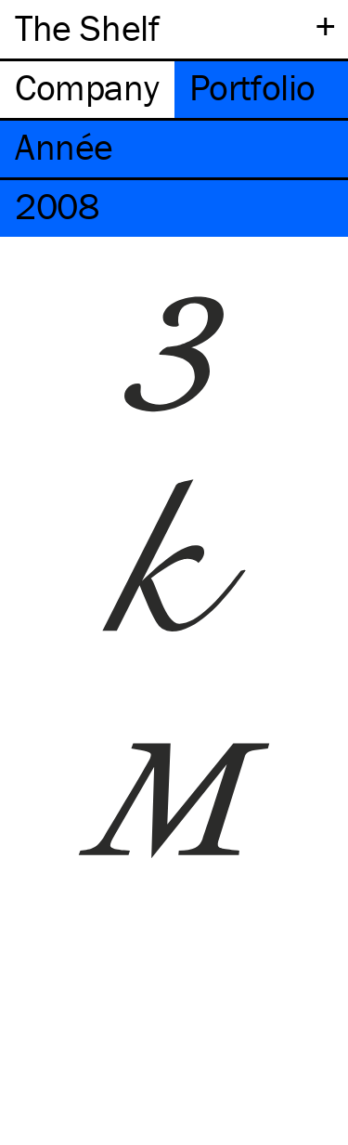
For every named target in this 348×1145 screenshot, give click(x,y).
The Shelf (87, 27)
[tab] (87, 89)
